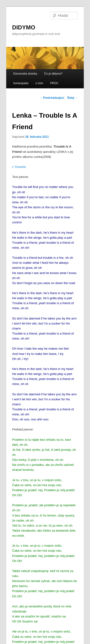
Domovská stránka (25, 73)
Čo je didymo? (53, 73)
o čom (39, 83)
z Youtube (19, 167)
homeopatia (20, 83)
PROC (54, 83)
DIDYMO (23, 27)
